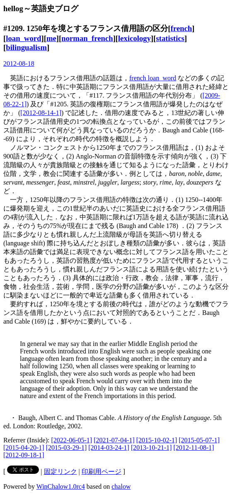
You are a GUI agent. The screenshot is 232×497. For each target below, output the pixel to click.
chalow (120, 486)
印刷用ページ (101, 471)
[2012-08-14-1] (40, 112)
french (181, 28)
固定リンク (60, 471)
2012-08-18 (18, 63)
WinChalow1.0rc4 (60, 486)
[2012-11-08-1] (194, 447)
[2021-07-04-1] (114, 440)
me (51, 38)
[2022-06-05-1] (71, 440)
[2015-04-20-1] (23, 447)
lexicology (134, 38)
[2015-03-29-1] (66, 447)
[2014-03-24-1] (108, 447)
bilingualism (26, 47)
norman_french (87, 38)
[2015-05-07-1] (199, 440)
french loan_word (152, 78)
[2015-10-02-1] (156, 440)
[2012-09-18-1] (23, 455)
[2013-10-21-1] (151, 447)
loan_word (23, 38)
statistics (170, 38)
